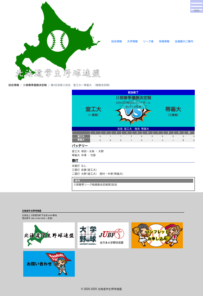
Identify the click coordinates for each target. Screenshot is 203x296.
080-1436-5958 (38, 218)
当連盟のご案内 (184, 41)
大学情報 (132, 41)
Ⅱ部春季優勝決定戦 (35, 85)
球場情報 (164, 41)
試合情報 (116, 41)
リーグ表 (148, 41)
